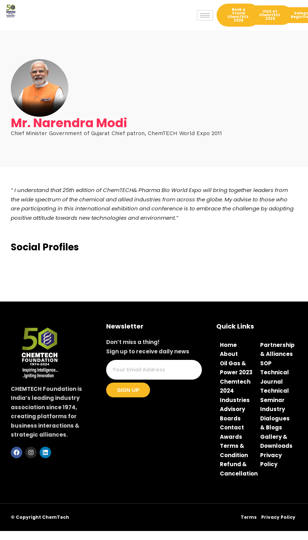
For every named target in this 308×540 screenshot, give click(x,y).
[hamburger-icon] (205, 15)
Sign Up (128, 390)
